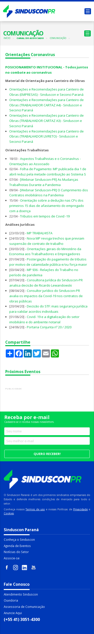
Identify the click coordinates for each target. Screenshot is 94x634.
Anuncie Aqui (13, 613)
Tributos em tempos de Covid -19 (45, 216)
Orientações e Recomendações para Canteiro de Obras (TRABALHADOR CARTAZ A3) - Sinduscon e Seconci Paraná (46, 120)
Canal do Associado (30, 38)
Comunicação (58, 38)
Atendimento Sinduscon (21, 594)
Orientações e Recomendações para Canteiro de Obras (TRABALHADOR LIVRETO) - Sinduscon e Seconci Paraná (46, 136)
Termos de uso (35, 509)
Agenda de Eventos (17, 546)
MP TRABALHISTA (39, 233)
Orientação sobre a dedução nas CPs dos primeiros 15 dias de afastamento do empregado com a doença (46, 205)
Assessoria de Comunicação (24, 607)
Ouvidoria (11, 600)
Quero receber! (47, 453)
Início (7, 38)
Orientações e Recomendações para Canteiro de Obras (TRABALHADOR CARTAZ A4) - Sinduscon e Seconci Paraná (46, 105)
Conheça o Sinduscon (19, 539)
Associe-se (12, 558)
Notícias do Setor (16, 552)
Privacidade (80, 509)
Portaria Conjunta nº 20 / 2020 (49, 327)
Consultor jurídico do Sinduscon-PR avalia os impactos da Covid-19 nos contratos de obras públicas (46, 295)
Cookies (9, 513)
